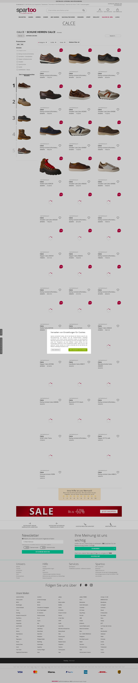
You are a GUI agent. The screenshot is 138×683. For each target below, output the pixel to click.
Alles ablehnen (55, 349)
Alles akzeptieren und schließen (78, 349)
